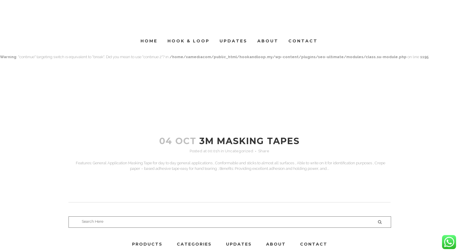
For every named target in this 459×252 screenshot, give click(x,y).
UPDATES (239, 244)
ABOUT (276, 244)
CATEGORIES (194, 244)
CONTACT (313, 244)
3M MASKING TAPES (249, 141)
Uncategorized (239, 151)
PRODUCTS (147, 244)
